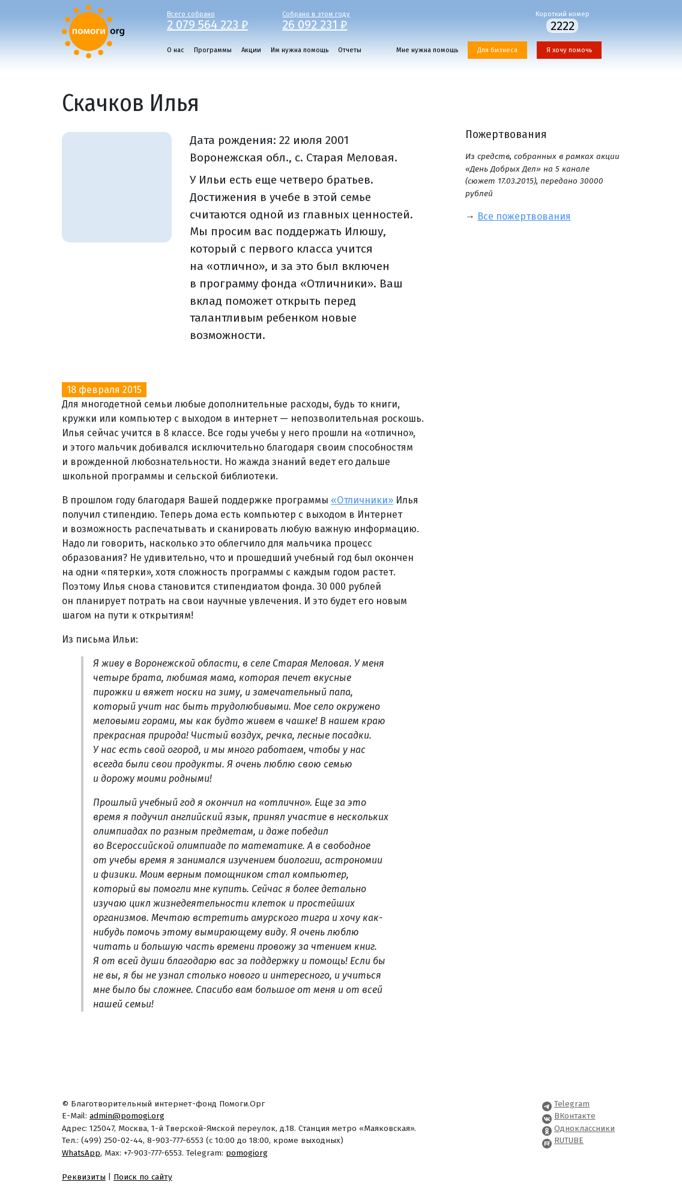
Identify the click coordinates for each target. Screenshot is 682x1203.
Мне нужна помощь (427, 50)
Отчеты (349, 50)
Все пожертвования (524, 216)
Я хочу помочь (569, 50)
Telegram (572, 1104)
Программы (213, 50)
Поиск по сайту (142, 1177)
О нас (175, 50)
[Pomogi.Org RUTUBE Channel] (547, 1140)
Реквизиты (84, 1177)
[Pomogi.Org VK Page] (547, 1116)
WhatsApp (81, 1153)
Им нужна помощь (299, 50)
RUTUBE (569, 1140)
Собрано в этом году (331, 19)
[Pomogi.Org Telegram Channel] (547, 1104)
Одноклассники (584, 1128)
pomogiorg (247, 1153)
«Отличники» (362, 500)
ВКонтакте (575, 1116)
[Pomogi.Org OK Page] (547, 1128)
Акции (251, 50)
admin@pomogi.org (126, 1116)
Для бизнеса (497, 50)
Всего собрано (216, 19)
